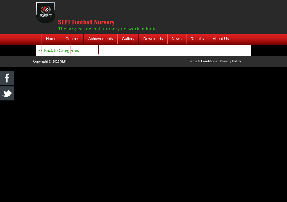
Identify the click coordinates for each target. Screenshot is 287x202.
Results (197, 38)
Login (108, 49)
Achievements (100, 38)
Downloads (153, 38)
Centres (72, 38)
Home (51, 38)
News (177, 38)
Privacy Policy (230, 61)
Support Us (56, 49)
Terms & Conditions (202, 61)
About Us (221, 38)
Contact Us (84, 49)
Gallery (128, 38)
